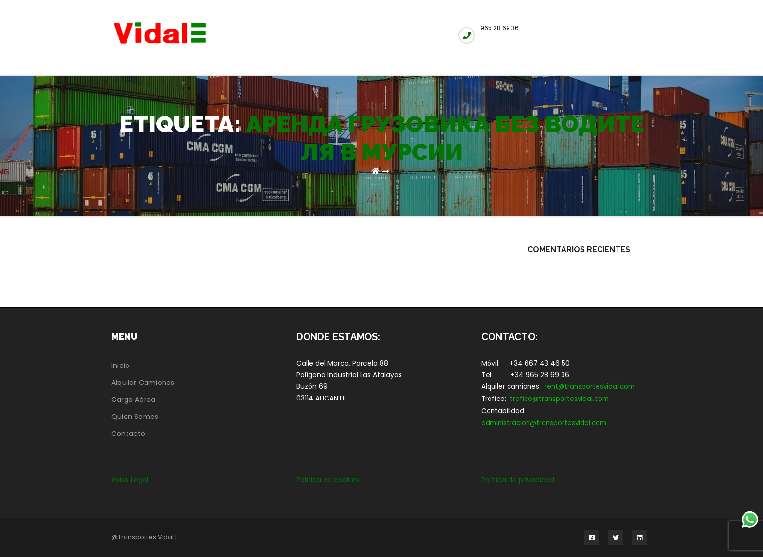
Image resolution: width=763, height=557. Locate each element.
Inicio (120, 365)
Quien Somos (134, 416)
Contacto (128, 433)
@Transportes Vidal (143, 536)
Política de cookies (328, 480)
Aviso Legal (129, 480)
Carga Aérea (133, 399)
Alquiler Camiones (142, 382)
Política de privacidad (517, 480)
